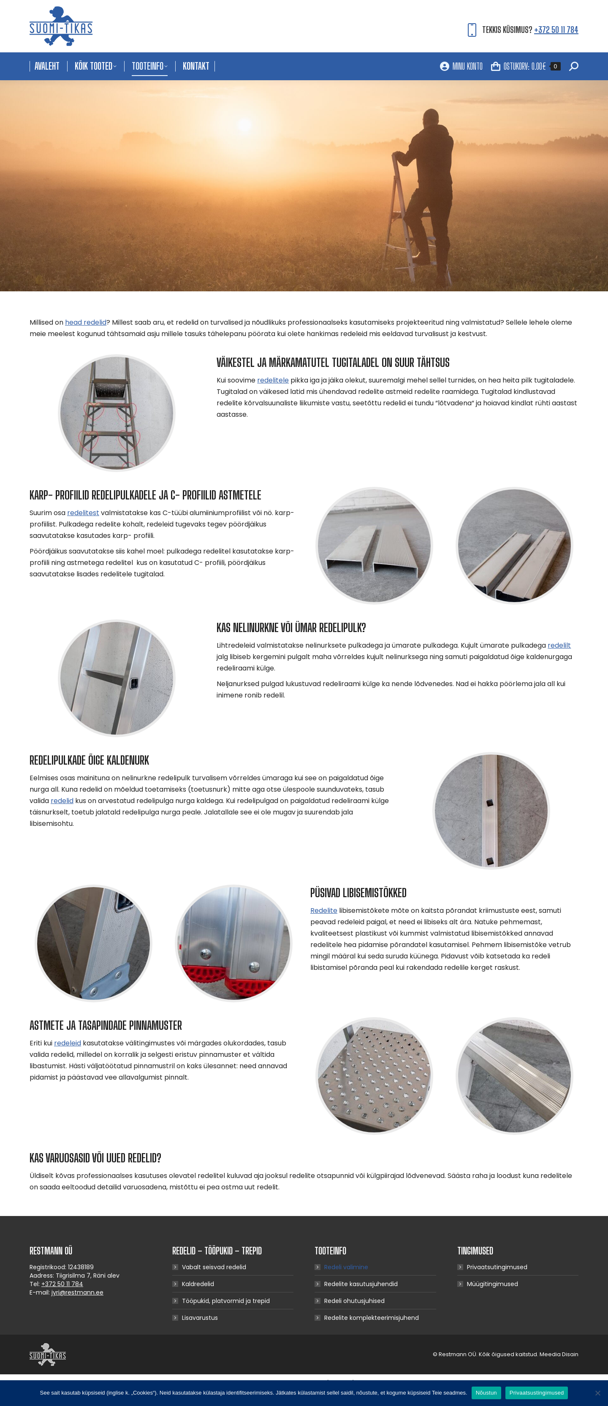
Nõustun (486, 1393)
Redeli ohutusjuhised (354, 1301)
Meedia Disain (559, 1354)
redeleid (67, 1043)
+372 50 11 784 (556, 29)
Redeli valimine (346, 1267)
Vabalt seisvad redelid (214, 1267)
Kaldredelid (198, 1284)
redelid (62, 801)
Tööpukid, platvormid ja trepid (226, 1301)
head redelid (85, 322)
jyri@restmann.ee (77, 1292)
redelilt (559, 645)
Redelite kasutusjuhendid (361, 1284)
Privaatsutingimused (497, 1267)
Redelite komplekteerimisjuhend (371, 1318)
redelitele (273, 380)
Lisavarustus (200, 1318)
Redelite (323, 910)
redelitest (83, 513)
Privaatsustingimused (537, 1393)
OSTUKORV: (526, 66)
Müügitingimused (492, 1284)
